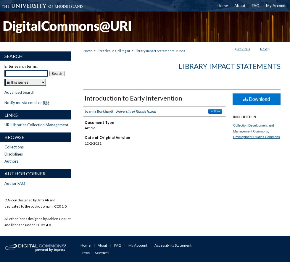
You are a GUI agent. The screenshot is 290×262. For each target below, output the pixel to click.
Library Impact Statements (155, 51)
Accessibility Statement (172, 245)
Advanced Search (19, 92)
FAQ (117, 245)
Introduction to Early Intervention (133, 98)
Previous (243, 49)
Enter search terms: (21, 66)
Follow (215, 111)
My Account (137, 245)
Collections (14, 147)
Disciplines (13, 154)
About (102, 245)
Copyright (102, 252)
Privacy (85, 252)
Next (264, 49)
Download (256, 99)
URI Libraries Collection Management (36, 124)
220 (181, 51)
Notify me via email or (26, 102)
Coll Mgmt (122, 51)
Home (87, 51)
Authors (11, 161)
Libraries (104, 51)
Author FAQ (14, 183)
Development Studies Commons (256, 137)
